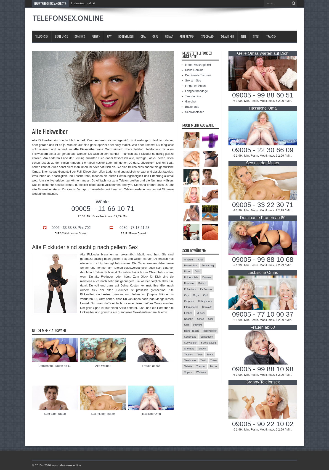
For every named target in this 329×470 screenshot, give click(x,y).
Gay (109, 36)
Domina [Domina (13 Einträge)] (206, 277)
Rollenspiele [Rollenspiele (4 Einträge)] (210, 330)
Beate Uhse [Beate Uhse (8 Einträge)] (190, 265)
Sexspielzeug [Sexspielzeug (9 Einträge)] (208, 342)
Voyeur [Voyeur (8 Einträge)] (188, 372)
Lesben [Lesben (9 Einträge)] (188, 313)
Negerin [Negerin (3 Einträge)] (188, 319)
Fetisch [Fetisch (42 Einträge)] (202, 283)
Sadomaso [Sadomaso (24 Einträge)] (190, 336)
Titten (256, 36)
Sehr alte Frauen (55, 413)
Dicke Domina (194, 70)
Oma (143, 36)
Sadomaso (207, 36)
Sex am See (193, 80)
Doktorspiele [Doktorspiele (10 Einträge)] (191, 277)
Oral (155, 36)
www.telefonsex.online (66, 465)
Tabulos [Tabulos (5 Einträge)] (188, 354)
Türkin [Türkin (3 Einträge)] (213, 366)
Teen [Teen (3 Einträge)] (200, 354)
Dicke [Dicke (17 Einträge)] (187, 271)
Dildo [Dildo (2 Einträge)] (197, 271)
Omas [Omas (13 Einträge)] (200, 319)
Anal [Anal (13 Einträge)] (200, 259)
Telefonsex (41, 36)
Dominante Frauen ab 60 (54, 366)
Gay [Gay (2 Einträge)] (186, 295)
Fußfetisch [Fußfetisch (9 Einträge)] (190, 289)
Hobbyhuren (126, 36)
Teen (243, 36)
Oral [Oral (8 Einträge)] (210, 319)
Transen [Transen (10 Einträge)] (200, 366)
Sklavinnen (227, 36)
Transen (271, 36)
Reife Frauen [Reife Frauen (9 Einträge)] (191, 330)
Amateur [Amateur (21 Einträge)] (189, 259)
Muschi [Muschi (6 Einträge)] (201, 313)
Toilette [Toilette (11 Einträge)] (188, 366)
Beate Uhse (61, 36)
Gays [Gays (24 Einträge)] (196, 295)
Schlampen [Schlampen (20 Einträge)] (206, 336)
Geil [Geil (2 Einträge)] (205, 295)
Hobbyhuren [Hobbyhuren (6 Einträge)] (205, 301)
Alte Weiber (103, 366)
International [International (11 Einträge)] (191, 307)
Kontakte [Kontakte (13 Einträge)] (207, 307)
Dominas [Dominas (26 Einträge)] (189, 283)
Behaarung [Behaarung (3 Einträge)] (208, 265)
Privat (169, 36)
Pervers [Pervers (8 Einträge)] (197, 324)
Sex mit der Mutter (103, 413)
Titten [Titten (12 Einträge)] (213, 360)
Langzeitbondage (196, 91)
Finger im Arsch (195, 85)
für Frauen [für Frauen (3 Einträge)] (206, 289)
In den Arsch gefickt (83, 3)
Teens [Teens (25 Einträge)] (210, 354)
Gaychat (190, 101)
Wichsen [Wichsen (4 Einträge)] (201, 372)
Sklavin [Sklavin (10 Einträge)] (202, 348)
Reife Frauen (187, 36)
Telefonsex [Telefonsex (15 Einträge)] (190, 360)
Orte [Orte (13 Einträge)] (186, 324)
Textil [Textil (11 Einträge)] (203, 360)
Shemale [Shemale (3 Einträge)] (189, 348)
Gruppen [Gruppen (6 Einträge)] (189, 301)
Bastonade (192, 106)
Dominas (79, 36)
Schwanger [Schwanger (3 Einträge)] (190, 342)
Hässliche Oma (151, 413)
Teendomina (193, 96)
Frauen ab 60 (150, 366)
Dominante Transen (198, 75)
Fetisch (96, 36)
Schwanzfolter (194, 112)
